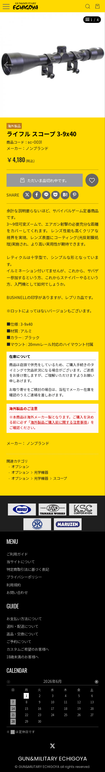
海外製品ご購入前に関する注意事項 (58, 422)
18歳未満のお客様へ (23, 656)
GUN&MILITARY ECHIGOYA (52, 758)
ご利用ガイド (17, 554)
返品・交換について (22, 634)
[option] (52, 64)
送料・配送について (22, 626)
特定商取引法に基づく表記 (28, 569)
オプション (20, 466)
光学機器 (41, 472)
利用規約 (14, 584)
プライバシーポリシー (24, 577)
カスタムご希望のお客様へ (28, 649)
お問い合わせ (17, 592)
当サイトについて (21, 561)
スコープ (60, 478)
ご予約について (19, 641)
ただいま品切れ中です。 (47, 180)
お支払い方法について (24, 618)
